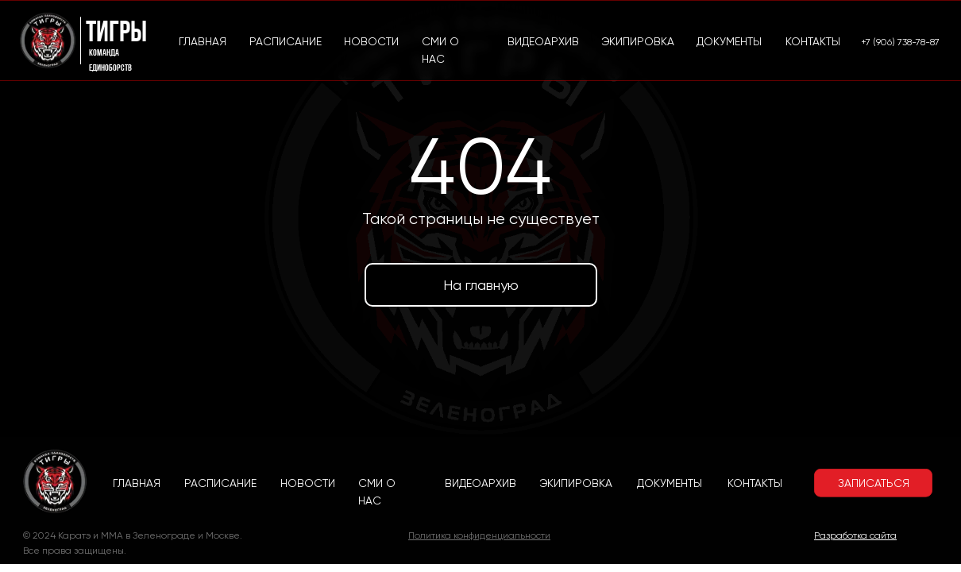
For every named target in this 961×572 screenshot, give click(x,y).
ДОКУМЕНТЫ (669, 483)
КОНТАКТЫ (755, 483)
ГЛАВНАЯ (136, 483)
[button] (873, 483)
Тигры (116, 33)
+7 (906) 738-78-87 (900, 42)
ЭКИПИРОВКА (575, 483)
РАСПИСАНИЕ (220, 483)
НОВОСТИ (307, 483)
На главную (481, 284)
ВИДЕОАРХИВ (480, 483)
